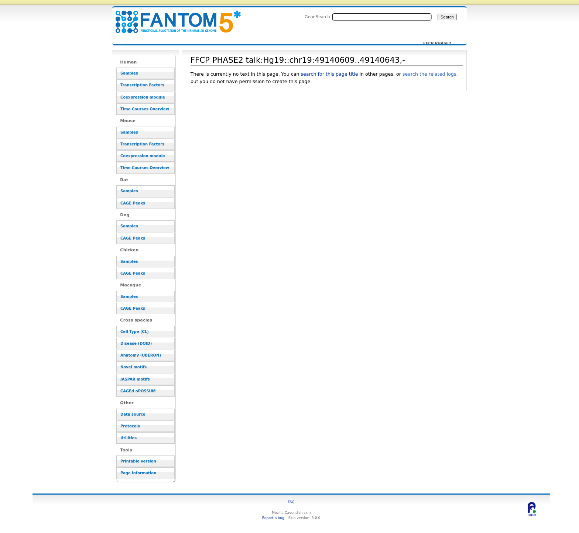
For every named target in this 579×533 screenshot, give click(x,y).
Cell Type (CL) (134, 332)
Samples (129, 73)
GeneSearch (317, 16)
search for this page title (329, 74)
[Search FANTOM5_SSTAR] (382, 17)
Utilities (128, 438)
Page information (138, 473)
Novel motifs (133, 367)
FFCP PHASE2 (437, 43)
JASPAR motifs (135, 379)
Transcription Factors (142, 85)
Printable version (138, 461)
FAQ (291, 502)
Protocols (130, 426)
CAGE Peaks (132, 203)
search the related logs (429, 74)
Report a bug (273, 518)
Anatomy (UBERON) (140, 355)
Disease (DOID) (136, 343)
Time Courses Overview (144, 109)
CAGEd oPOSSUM (137, 391)
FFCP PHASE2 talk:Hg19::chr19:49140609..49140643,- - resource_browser (173, 17)
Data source (132, 414)
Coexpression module (142, 97)
